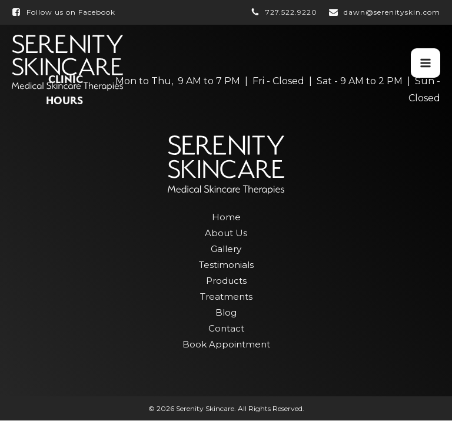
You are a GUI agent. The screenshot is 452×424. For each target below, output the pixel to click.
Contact (226, 328)
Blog (226, 312)
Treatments (226, 296)
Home (226, 217)
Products (226, 280)
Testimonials (226, 264)
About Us (226, 232)
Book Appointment (226, 344)
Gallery (226, 248)
